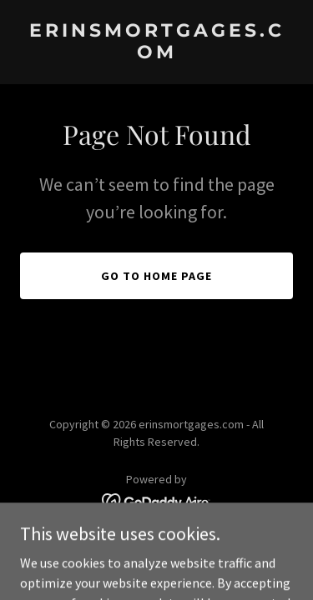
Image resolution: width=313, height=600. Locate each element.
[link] (156, 53)
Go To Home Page (156, 275)
